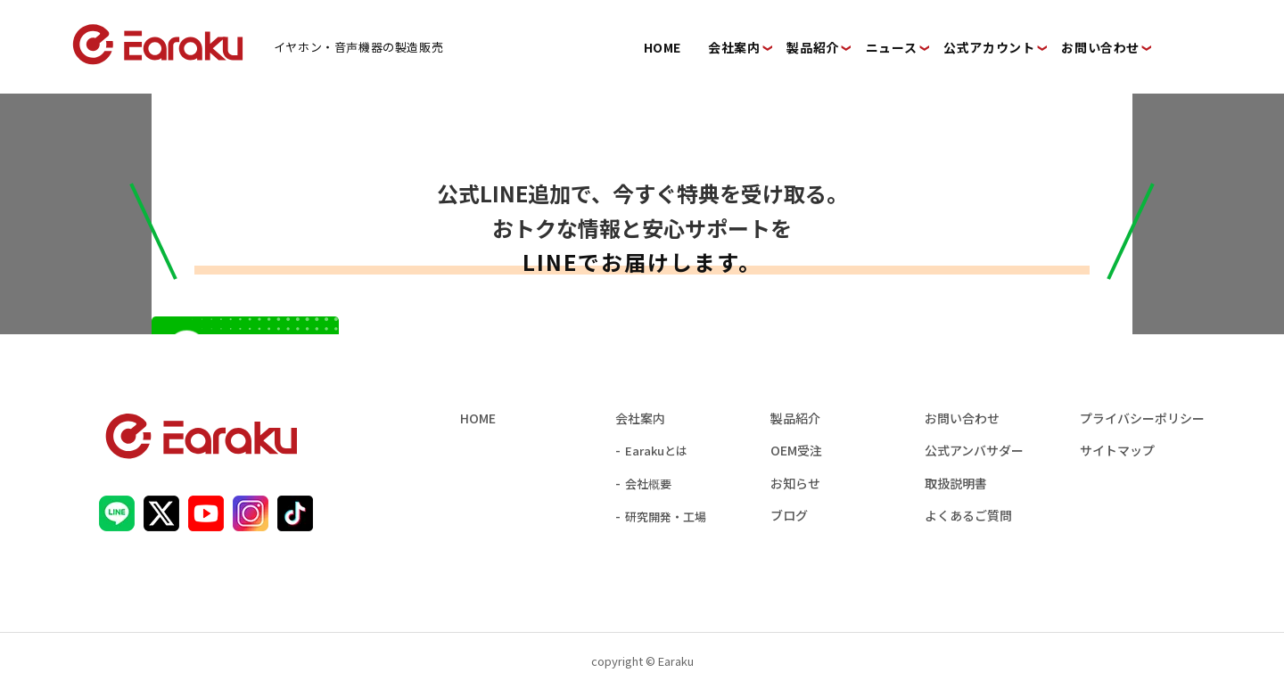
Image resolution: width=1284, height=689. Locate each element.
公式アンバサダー (974, 450)
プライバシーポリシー (1142, 418)
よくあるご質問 (968, 515)
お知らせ (795, 483)
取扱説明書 (956, 483)
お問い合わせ (962, 418)
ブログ (789, 515)
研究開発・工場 (665, 516)
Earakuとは (656, 450)
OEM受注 (796, 450)
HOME (478, 418)
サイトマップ (1117, 450)
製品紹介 (795, 418)
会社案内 (640, 418)
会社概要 (648, 483)
